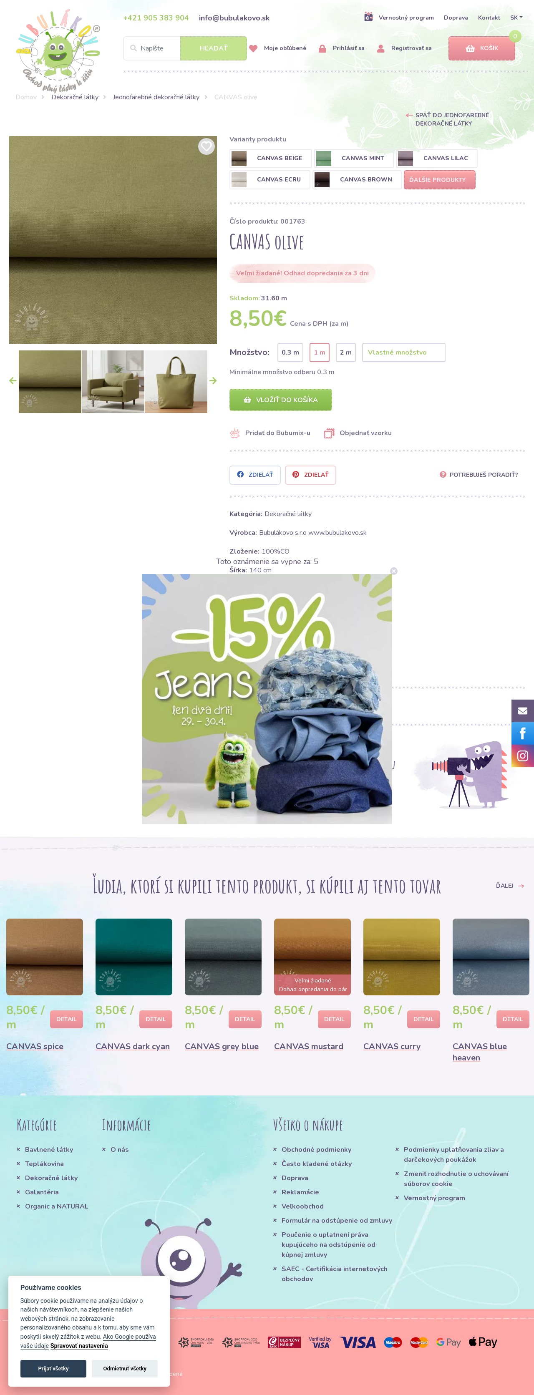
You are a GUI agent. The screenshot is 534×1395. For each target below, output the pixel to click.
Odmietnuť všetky (124, 1368)
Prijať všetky (53, 1368)
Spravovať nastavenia (79, 1346)
